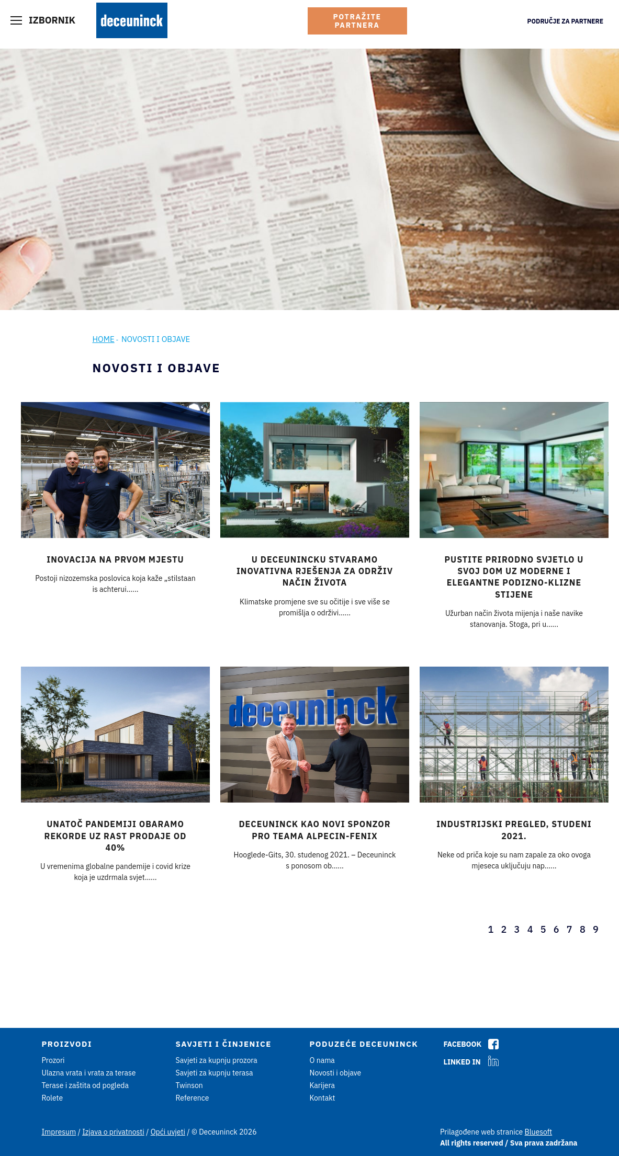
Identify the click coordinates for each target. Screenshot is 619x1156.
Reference (192, 1098)
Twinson (189, 1085)
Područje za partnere (565, 21)
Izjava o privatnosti (113, 1132)
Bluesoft (539, 1132)
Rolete (52, 1098)
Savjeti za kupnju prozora (216, 1060)
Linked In (462, 1062)
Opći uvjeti (168, 1132)
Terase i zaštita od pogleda (85, 1085)
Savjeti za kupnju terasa (214, 1073)
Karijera (322, 1085)
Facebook (463, 1044)
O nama (322, 1060)
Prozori (53, 1060)
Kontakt (322, 1098)
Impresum (59, 1132)
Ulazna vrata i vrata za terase (89, 1073)
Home (104, 339)
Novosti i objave (336, 1073)
